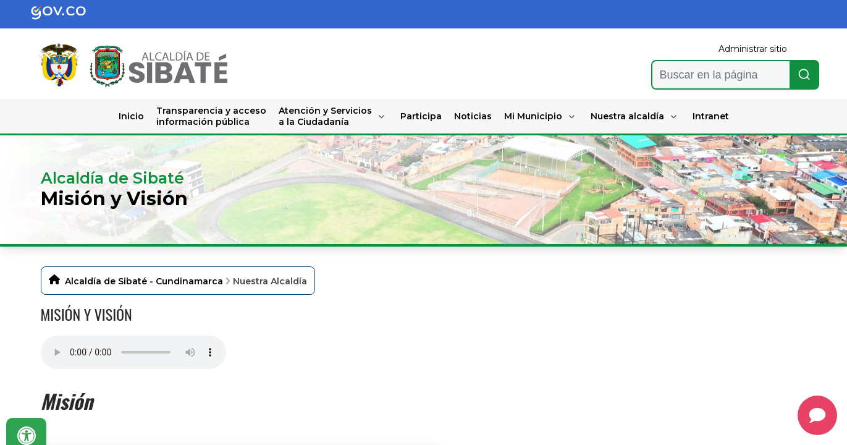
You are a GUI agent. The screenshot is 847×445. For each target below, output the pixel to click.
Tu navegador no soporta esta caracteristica (133, 352)
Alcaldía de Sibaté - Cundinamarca (144, 281)
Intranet (711, 116)
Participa (421, 116)
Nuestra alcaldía (627, 116)
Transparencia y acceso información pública (211, 116)
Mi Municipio (533, 116)
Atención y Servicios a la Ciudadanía (325, 116)
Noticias (473, 116)
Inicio (131, 116)
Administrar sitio (752, 48)
